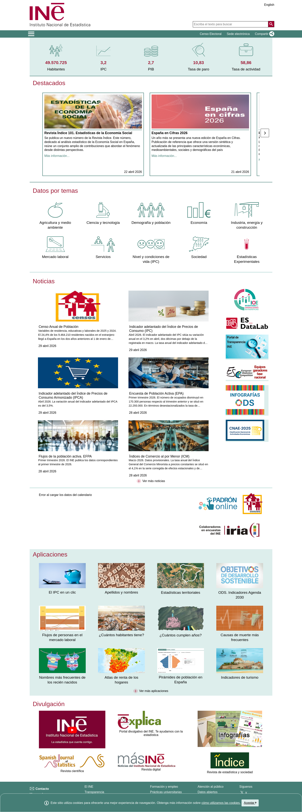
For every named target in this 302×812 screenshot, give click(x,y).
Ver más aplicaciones (151, 666)
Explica (155, 783)
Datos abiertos (207, 767)
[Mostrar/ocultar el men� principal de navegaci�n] (31, 33)
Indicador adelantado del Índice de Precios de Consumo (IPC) (126, 338)
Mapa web (37, 769)
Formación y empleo (164, 762)
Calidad (90, 777)
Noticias (44, 289)
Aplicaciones (50, 529)
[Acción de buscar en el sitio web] (271, 24)
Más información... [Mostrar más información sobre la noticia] (57, 168)
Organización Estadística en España (109, 772)
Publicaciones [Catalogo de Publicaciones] (207, 772)
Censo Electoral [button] (210, 34)
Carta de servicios (210, 777)
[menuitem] (56, 56)
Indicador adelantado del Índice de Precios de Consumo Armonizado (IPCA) (189, 340)
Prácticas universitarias (166, 767)
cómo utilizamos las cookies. (221, 802)
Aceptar (250, 802)
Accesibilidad (39, 780)
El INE (89, 762)
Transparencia (94, 767)
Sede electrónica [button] (238, 34)
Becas (154, 772)
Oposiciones (158, 777)
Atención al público (210, 762)
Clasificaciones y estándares (49, 793)
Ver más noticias (151, 456)
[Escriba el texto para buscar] (230, 24)
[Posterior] (265, 137)
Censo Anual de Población (60, 335)
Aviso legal (37, 774)
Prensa (34, 785)
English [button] (269, 4)
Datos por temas (55, 198)
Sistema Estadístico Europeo (104, 783)
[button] (263, 33)
